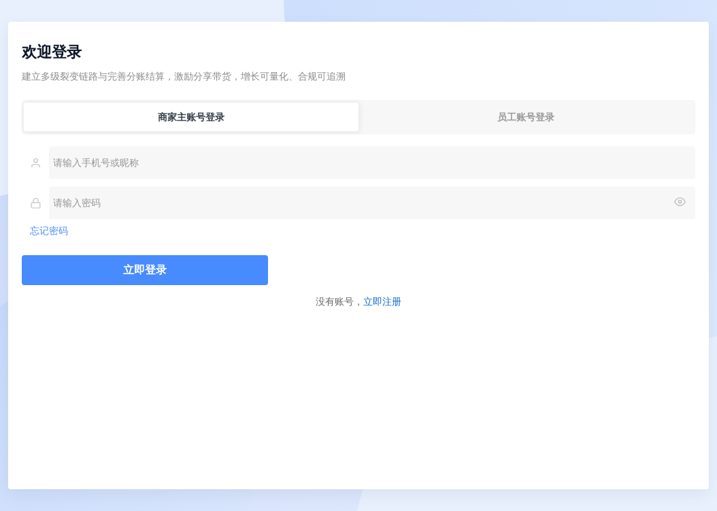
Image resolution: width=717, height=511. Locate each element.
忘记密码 (49, 230)
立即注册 (382, 301)
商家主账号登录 (191, 117)
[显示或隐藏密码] (679, 202)
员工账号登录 (525, 117)
